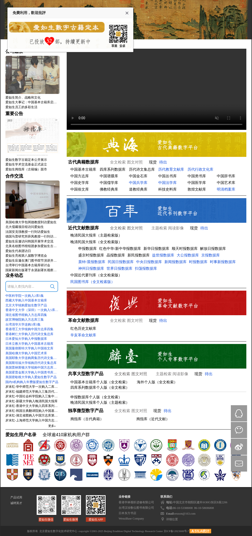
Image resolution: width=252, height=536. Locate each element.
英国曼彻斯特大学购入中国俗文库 (29, 348)
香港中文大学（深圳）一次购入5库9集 (32, 310)
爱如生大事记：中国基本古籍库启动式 (32, 102)
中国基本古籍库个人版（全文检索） (99, 382)
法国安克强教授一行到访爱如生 (27, 232)
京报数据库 (210, 255)
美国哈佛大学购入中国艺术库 (26, 353)
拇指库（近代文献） (153, 419)
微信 (239, 430)
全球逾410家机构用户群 (66, 434)
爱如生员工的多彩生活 (21, 107)
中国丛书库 (167, 176)
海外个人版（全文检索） (157, 382)
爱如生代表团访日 (18, 251)
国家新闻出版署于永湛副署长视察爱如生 (32, 270)
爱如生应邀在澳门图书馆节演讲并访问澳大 (32, 260)
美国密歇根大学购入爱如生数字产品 (31, 377)
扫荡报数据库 (146, 268)
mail (239, 463)
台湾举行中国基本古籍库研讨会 (27, 265)
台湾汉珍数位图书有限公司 (136, 507)
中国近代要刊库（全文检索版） (96, 275)
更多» (52, 426)
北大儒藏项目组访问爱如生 (24, 227)
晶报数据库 (116, 255)
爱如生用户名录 (20, 434)
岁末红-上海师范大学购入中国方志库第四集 (32, 420)
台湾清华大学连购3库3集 (23, 324)
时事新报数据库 (223, 262)
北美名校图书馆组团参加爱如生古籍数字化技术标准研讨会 (32, 246)
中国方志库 (79, 176)
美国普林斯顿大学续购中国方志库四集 (32, 367)
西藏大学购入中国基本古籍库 (26, 300)
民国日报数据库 (121, 262)
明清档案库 (226, 189)
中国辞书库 (226, 176)
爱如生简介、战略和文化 (23, 97)
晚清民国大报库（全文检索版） (96, 242)
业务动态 (14, 275)
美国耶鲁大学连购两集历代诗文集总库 (32, 358)
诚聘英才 (16, 503)
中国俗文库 (79, 189)
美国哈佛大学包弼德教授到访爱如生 (31, 222)
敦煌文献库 (197, 189)
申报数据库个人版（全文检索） (96, 397)
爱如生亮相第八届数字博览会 (26, 255)
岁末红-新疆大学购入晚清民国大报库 (31, 401)
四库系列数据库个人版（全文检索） (99, 387)
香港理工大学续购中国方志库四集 (29, 329)
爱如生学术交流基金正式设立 (26, 164)
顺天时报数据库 (185, 249)
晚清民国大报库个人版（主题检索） (99, 402)
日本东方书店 (127, 513)
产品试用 (16, 497)
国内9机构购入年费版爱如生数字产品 (31, 382)
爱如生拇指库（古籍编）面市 (26, 169)
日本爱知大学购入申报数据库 (26, 339)
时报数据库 (198, 262)
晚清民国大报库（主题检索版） (96, 235)
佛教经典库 (109, 189)
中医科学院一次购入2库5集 (24, 296)
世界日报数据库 (119, 268)
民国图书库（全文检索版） (92, 282)
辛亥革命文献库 (83, 335)
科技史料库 (167, 189)
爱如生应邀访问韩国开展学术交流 (29, 241)
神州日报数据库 (91, 268)
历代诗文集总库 (142, 169)
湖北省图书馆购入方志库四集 (26, 315)
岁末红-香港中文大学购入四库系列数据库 (32, 406)
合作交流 (14, 176)
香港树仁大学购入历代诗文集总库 (29, 334)
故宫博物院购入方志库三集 (24, 319)
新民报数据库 (138, 255)
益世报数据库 (163, 255)
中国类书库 (197, 176)
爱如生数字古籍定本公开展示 (26, 160)
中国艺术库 (226, 183)
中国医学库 (197, 183)
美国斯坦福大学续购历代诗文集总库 (31, 363)
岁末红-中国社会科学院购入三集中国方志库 (32, 396)
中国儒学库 (109, 183)
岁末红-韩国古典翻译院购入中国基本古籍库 (32, 411)
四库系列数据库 (113, 169)
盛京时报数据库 (91, 255)
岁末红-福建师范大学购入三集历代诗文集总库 (32, 391)
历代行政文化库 (200, 169)
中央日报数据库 (149, 262)
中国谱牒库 (109, 176)
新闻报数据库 (175, 262)
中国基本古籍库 (83, 169)
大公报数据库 (188, 255)
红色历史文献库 (83, 328)
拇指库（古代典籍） (87, 419)
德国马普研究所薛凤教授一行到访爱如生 (32, 236)
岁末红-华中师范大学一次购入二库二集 (32, 386)
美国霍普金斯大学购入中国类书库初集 (32, 372)
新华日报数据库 (156, 249)
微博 (239, 447)
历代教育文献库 (171, 169)
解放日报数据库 (213, 249)
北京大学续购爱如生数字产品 (26, 305)
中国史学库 (79, 183)
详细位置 (172, 519)
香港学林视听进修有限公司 (136, 502)
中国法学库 (167, 183)
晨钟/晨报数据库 (91, 262)
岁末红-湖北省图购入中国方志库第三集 (32, 415)
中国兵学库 (138, 183)
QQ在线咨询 (239, 413)
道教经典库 (138, 189)
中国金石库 (138, 176)
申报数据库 (87, 249)
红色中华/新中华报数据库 (120, 249)
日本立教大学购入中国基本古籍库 (29, 343)
